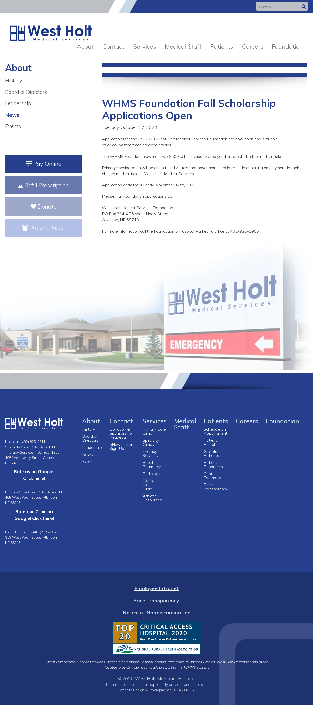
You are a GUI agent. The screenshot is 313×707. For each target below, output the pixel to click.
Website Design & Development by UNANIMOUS (156, 691)
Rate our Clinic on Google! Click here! (34, 517)
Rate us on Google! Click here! (34, 477)
